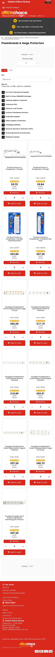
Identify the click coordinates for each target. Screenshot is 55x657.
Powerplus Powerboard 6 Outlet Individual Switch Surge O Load (14, 308)
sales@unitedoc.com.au (18, 629)
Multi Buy (15, 193)
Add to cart (15, 204)
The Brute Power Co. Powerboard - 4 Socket (14, 168)
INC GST (51, 2)
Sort (2, 75)
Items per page (27, 58)
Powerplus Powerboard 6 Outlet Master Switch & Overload (14, 378)
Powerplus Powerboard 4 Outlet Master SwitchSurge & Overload (40, 378)
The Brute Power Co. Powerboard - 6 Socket (40, 168)
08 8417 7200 (14, 628)
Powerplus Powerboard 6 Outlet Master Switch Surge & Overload (14, 448)
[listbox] (27, 63)
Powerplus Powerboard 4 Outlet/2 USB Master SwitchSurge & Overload (14, 518)
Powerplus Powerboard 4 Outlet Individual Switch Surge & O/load (40, 448)
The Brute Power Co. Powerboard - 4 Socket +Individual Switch (14, 239)
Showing (27, 54)
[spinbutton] (14, 198)
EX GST (48, 2)
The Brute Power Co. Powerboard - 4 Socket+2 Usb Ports (40, 239)
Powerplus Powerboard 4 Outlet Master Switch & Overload (40, 308)
